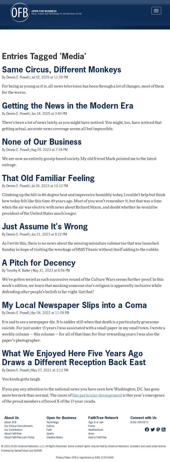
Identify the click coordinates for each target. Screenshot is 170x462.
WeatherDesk (95, 430)
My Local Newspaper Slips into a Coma (74, 305)
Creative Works (54, 437)
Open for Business (61, 417)
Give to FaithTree (97, 437)
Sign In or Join (95, 422)
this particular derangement (97, 396)
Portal (91, 426)
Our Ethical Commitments (18, 426)
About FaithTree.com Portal (19, 437)
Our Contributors (13, 430)
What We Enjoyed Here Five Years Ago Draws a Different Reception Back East (74, 358)
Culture (50, 426)
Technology (52, 422)
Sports (50, 433)
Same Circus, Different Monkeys (61, 69)
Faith (49, 430)
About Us (11, 417)
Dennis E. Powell (17, 77)
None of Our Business (42, 141)
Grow (91, 433)
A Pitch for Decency (38, 262)
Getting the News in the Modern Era (67, 105)
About (10, 422)
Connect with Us (143, 417)
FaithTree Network (103, 417)
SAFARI (38, 450)
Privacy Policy (63, 457)
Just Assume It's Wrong (45, 226)
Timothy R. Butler (18, 270)
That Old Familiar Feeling (48, 178)
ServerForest (21, 450)
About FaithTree (12, 433)
